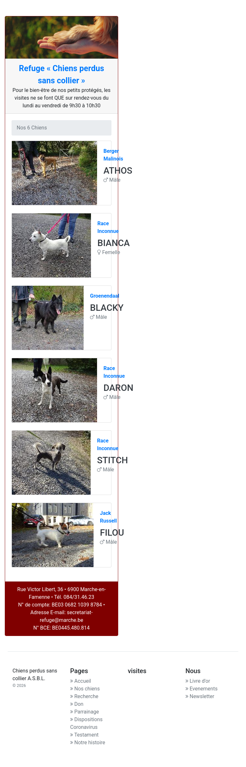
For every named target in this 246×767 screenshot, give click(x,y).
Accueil (80, 681)
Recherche (84, 696)
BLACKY (107, 307)
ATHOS (117, 170)
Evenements (201, 689)
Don (76, 704)
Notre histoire (87, 742)
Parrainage (84, 712)
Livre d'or (197, 681)
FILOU (112, 532)
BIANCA (113, 243)
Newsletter (199, 696)
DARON (118, 388)
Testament (84, 735)
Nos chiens (85, 689)
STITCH (112, 460)
